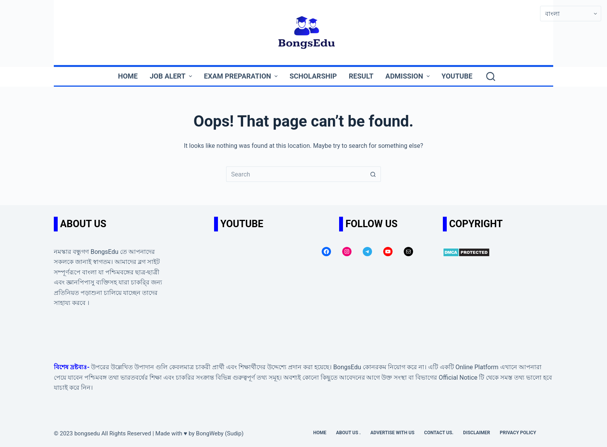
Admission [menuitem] (409, 76)
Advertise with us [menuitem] (392, 432)
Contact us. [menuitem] (439, 432)
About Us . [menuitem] (348, 432)
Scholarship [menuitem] (313, 76)
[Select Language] (570, 13)
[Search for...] (295, 174)
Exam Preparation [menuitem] (241, 76)
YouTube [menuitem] (457, 76)
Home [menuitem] (128, 76)
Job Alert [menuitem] (172, 76)
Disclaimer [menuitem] (476, 432)
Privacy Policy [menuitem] (518, 432)
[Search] (490, 76)
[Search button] (373, 174)
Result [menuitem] (361, 76)
